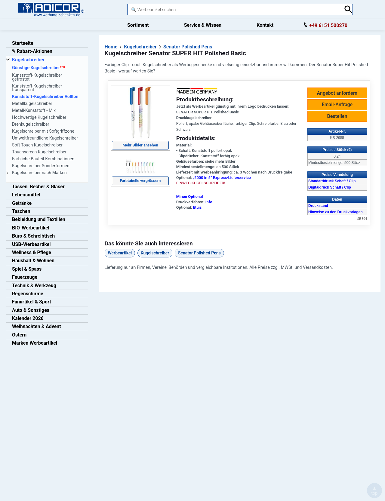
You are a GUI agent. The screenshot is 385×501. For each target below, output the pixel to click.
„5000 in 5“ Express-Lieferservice (222, 177)
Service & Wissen (203, 25)
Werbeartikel (120, 252)
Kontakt (265, 25)
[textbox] (234, 9)
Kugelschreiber (155, 252)
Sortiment (138, 25)
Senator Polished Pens (199, 252)
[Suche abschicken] (348, 9)
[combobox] (234, 9)
